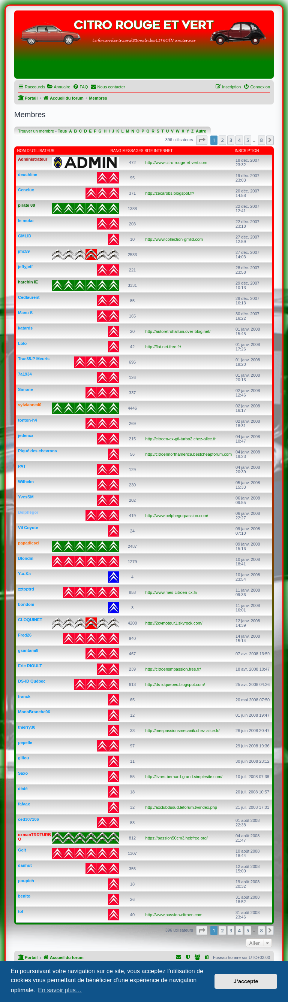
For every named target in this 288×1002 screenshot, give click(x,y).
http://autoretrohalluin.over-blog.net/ (178, 331)
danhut (25, 865)
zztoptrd (26, 589)
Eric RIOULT (30, 666)
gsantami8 (28, 650)
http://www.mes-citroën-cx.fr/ (172, 592)
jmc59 (24, 251)
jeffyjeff (25, 266)
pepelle (25, 742)
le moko (26, 220)
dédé (23, 788)
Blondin (25, 558)
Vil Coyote (28, 527)
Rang (116, 151)
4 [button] (239, 140)
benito (24, 896)
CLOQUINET (30, 619)
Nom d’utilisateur (36, 151)
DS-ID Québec (31, 681)
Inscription (247, 151)
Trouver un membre (36, 131)
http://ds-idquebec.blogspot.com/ (175, 684)
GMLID (24, 236)
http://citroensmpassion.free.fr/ (173, 669)
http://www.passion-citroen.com (174, 915)
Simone (25, 389)
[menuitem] (58, 86)
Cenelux (26, 190)
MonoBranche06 (34, 712)
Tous (62, 131)
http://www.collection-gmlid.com (174, 239)
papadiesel (28, 543)
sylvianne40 (29, 405)
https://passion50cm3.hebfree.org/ (177, 838)
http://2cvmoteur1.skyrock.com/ (174, 623)
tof (20, 911)
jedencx (25, 435)
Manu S (25, 312)
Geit (22, 850)
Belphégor (28, 512)
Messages (132, 151)
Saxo (23, 773)
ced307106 (28, 819)
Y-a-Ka (24, 573)
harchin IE (28, 282)
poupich (26, 880)
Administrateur (32, 159)
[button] (201, 140)
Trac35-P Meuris (34, 358)
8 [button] (261, 140)
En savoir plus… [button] (60, 990)
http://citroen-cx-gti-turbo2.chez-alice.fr (181, 439)
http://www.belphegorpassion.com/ (177, 515)
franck (24, 696)
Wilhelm (26, 481)
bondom (26, 604)
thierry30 (26, 727)
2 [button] (222, 140)
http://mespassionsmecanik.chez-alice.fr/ (183, 730)
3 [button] (231, 140)
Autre (201, 131)
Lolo (22, 343)
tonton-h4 (27, 420)
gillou (23, 758)
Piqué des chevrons (37, 451)
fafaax (24, 804)
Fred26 (25, 635)
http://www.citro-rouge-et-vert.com (176, 162)
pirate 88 (26, 205)
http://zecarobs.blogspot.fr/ (170, 193)
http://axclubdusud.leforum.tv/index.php (181, 807)
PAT (22, 466)
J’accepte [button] (246, 981)
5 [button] (247, 140)
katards (25, 328)
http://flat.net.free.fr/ (163, 346)
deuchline (27, 174)
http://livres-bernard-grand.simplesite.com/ (184, 776)
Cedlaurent (28, 297)
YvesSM (26, 497)
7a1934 (25, 374)
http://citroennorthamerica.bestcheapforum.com (189, 454)
